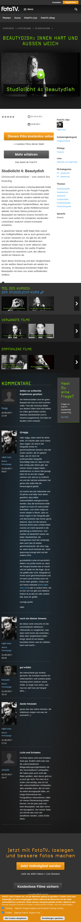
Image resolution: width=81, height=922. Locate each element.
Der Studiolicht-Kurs (20, 292)
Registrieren (70, 2)
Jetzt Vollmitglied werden (40, 866)
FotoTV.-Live (30, 18)
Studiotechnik (42, 28)
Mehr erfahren (26, 154)
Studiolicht (61, 196)
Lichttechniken (63, 199)
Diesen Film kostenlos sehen (30, 136)
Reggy (5, 408)
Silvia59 (5, 770)
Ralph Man (61, 130)
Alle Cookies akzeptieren (15, 918)
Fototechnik (24, 28)
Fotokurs (60, 152)
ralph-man (6, 457)
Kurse (18, 18)
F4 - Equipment (63, 173)
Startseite (8, 28)
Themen (6, 18)
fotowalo (6, 680)
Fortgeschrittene (63, 141)
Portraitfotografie (64, 203)
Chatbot (8, 913)
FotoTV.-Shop (48, 18)
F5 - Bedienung (63, 177)
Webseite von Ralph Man (67, 162)
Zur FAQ (64, 417)
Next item (76, 303)
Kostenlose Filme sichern (38, 886)
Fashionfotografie (64, 206)
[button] (40, 75)
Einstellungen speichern (52, 918)
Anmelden (56, 2)
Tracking (8, 908)
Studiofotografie (63, 189)
